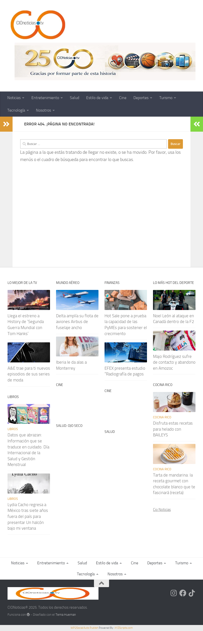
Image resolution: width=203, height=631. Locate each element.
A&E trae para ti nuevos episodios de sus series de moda (29, 374)
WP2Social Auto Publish (84, 627)
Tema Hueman (66, 614)
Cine (122, 97)
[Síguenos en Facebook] (182, 593)
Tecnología (16, 110)
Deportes (140, 97)
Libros (13, 429)
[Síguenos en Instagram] (173, 593)
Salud (74, 97)
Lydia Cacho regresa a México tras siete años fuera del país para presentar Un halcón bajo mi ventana (28, 516)
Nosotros (43, 110)
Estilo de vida (97, 97)
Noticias (14, 97)
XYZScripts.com (124, 627)
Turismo (165, 97)
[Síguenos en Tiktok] (191, 593)
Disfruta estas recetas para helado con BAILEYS (173, 429)
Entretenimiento (45, 97)
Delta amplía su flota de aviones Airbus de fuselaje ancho (77, 321)
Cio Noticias (162, 509)
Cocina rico (162, 417)
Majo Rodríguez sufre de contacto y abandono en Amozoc (174, 362)
